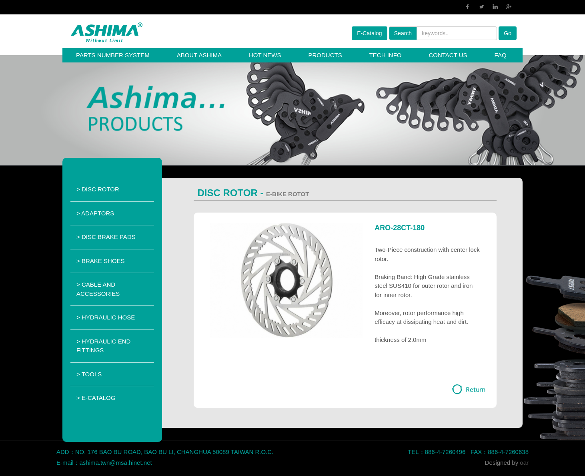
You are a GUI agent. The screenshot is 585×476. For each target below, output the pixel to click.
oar (524, 462)
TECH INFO (385, 55)
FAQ (501, 55)
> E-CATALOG (95, 397)
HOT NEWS (265, 55)
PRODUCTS (325, 55)
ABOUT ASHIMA (199, 55)
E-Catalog (369, 33)
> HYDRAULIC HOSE (105, 317)
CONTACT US (448, 55)
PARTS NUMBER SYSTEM (113, 55)
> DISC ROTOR (97, 189)
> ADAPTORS (95, 213)
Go (507, 33)
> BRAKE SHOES (100, 260)
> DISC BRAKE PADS (106, 236)
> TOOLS (89, 374)
